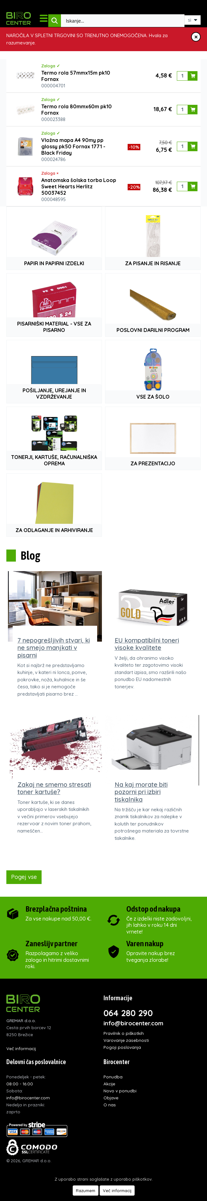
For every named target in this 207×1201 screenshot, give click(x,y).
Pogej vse (24, 877)
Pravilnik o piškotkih (124, 1033)
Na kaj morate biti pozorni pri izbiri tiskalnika (141, 791)
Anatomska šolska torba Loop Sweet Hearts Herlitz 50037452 (78, 186)
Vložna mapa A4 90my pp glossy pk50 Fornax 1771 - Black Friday (73, 146)
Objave (111, 1097)
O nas (110, 1104)
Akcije (109, 1083)
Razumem (85, 1190)
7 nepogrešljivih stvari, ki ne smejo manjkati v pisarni (53, 647)
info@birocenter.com (134, 1023)
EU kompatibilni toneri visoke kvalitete (147, 643)
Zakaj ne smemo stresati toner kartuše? (54, 788)
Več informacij (21, 1048)
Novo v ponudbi (120, 1090)
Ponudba (113, 1076)
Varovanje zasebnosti (126, 1040)
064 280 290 (128, 1013)
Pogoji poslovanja (122, 1047)
